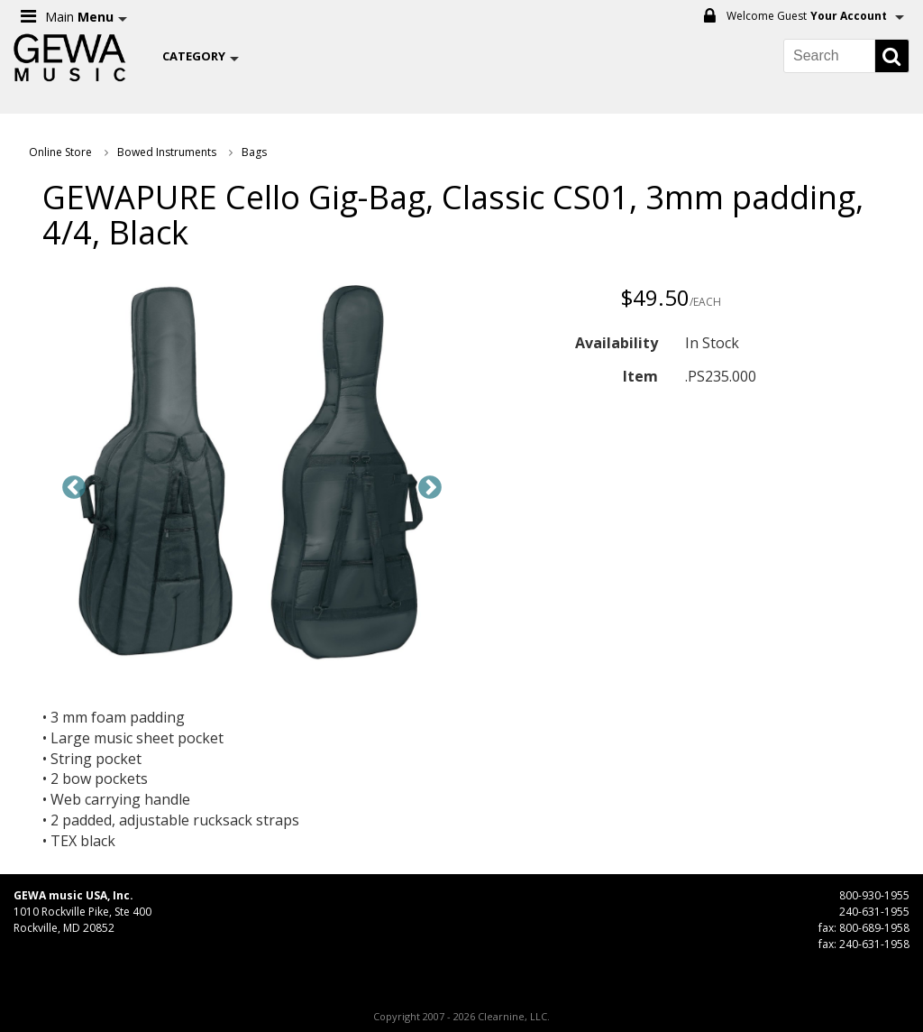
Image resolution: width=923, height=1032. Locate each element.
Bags (254, 152)
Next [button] (429, 488)
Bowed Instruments (166, 152)
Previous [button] (73, 488)
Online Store (60, 152)
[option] (252, 474)
